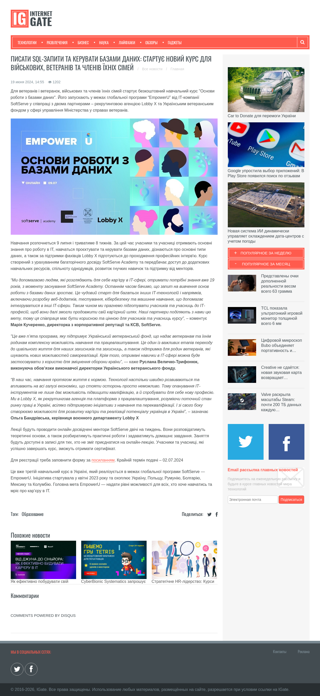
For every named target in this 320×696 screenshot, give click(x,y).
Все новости (152, 69)
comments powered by (43, 615)
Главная (177, 69)
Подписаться (291, 500)
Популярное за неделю (266, 253)
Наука (101, 42)
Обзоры (149, 42)
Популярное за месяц (266, 264)
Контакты (279, 651)
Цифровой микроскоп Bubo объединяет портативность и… (281, 345)
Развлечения (54, 42)
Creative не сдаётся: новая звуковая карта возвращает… (281, 372)
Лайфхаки (124, 42)
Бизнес (81, 42)
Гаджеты (172, 42)
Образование (33, 514)
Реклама (304, 651)
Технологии (27, 42)
